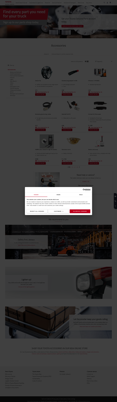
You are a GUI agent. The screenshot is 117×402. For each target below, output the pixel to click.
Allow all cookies (80, 211)
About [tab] (81, 194)
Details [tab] (58, 194)
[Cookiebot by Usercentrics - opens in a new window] (83, 190)
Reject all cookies (37, 211)
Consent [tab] (36, 194)
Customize (58, 211)
